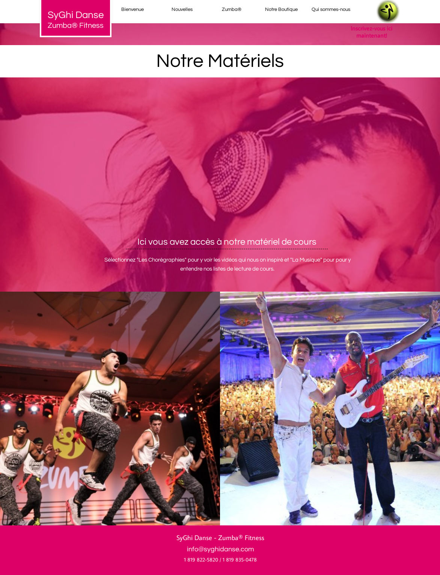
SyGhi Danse (194, 537)
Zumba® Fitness (76, 25)
